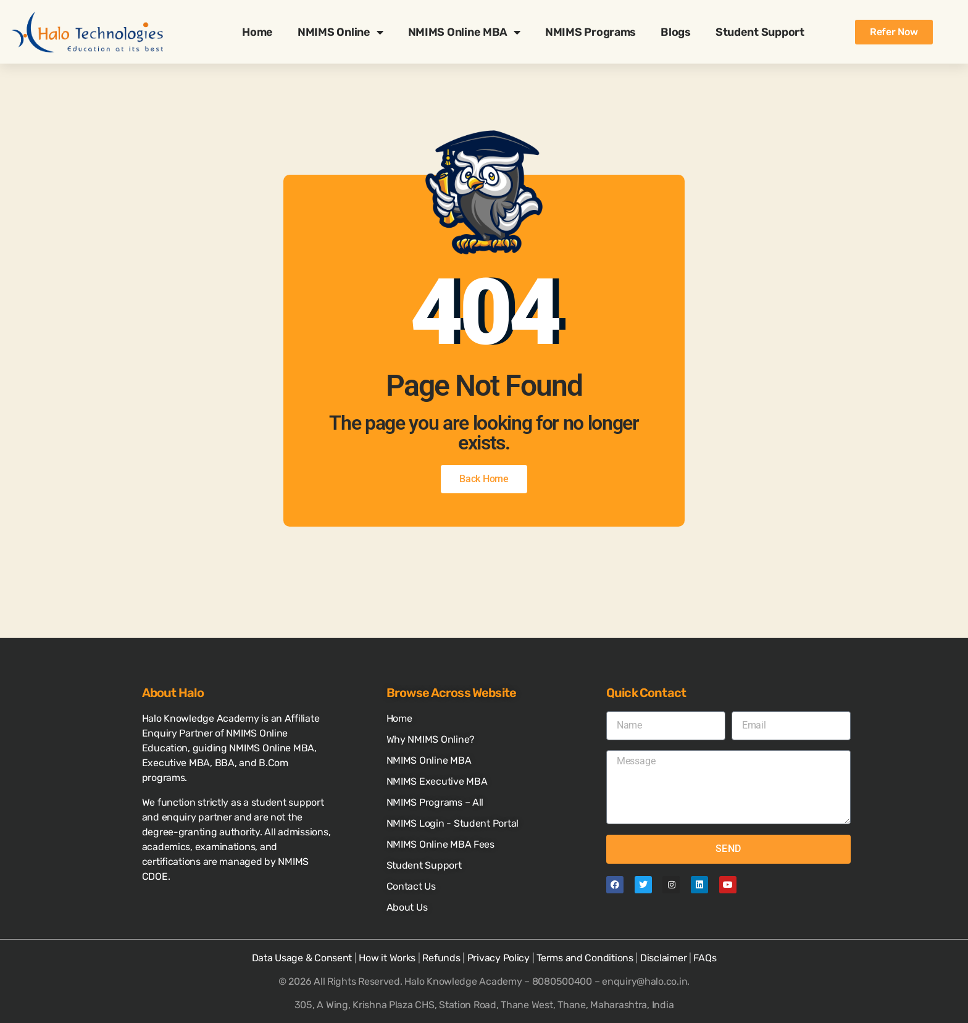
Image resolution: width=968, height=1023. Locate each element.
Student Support (760, 32)
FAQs (704, 958)
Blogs (676, 32)
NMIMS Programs (590, 32)
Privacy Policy (498, 958)
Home (257, 32)
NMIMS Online (340, 32)
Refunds (441, 958)
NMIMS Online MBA (464, 32)
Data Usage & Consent (302, 958)
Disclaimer (663, 958)
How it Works (387, 958)
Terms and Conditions (584, 958)
